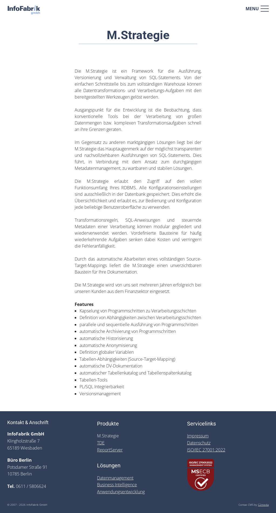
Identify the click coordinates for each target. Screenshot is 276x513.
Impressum (198, 436)
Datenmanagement (115, 478)
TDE (101, 443)
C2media (263, 505)
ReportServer (110, 450)
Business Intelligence (117, 485)
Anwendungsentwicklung (121, 492)
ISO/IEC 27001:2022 (206, 450)
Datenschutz (199, 443)
